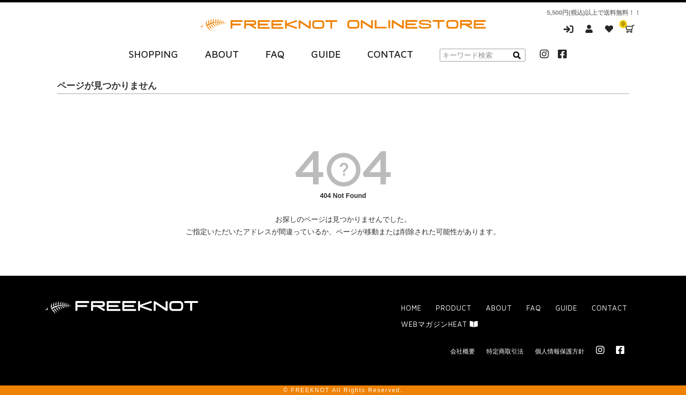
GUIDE (326, 54)
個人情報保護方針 (560, 350)
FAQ (274, 54)
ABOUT (222, 54)
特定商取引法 (505, 350)
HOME (411, 308)
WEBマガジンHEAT (439, 324)
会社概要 (462, 350)
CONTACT (390, 54)
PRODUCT (454, 308)
